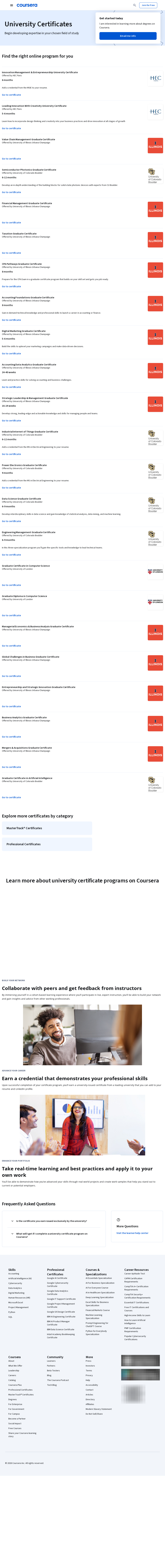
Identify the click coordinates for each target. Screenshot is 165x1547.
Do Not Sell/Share (94, 1416)
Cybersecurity (15, 1286)
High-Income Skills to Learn (137, 1318)
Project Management (18, 1310)
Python (11, 1314)
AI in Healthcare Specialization (100, 1295)
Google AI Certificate (57, 1280)
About (11, 1363)
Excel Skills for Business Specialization (97, 1306)
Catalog (12, 1382)
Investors (90, 1368)
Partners (51, 1368)
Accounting (13, 1276)
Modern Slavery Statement (99, 1411)
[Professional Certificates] (48, 846)
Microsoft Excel (15, 1305)
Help (88, 1382)
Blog (49, 1378)
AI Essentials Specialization (99, 1280)
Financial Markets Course (98, 1312)
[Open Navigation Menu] (11, 5)
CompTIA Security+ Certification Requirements (137, 1299)
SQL (10, 1319)
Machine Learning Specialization (94, 1319)
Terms (89, 1373)
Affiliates (90, 1407)
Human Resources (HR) (19, 1300)
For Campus (14, 1416)
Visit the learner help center (132, 1235)
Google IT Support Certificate (61, 1301)
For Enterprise (15, 1407)
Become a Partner (17, 1421)
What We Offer (15, 1368)
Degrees (12, 1402)
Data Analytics (15, 1290)
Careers (12, 1378)
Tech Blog (52, 1387)
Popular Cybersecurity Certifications (135, 1340)
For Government (16, 1411)
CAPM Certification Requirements (133, 1282)
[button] (128, 36)
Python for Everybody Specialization (96, 1335)
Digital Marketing (16, 1295)
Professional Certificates (20, 1392)
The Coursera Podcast (58, 1382)
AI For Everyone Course (97, 1290)
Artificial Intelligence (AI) (20, 1281)
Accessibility (92, 1387)
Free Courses (14, 1431)
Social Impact (14, 1426)
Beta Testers (53, 1373)
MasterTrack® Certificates (21, 1397)
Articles (89, 1397)
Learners (51, 1363)
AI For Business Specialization (100, 1285)
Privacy (89, 1378)
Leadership (13, 1373)
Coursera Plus (15, 1387)
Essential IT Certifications (136, 1305)
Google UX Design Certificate (61, 1314)
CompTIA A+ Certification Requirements (136, 1291)
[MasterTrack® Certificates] (48, 828)
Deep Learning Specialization (100, 1300)
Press (88, 1363)
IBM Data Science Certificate (60, 1332)
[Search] (135, 5)
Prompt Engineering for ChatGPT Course (97, 1327)
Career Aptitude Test (134, 1276)
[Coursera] (27, 5)
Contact (89, 1392)
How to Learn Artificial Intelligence (134, 1324)
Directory (90, 1402)
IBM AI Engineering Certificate (61, 1319)
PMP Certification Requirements (132, 1332)
